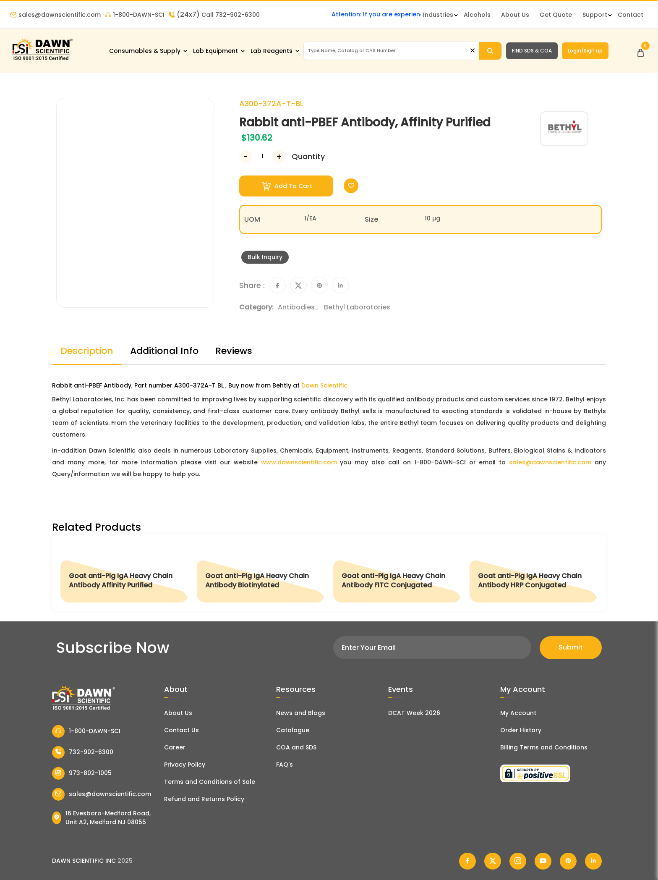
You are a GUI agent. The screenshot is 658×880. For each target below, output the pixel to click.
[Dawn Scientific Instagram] (517, 861)
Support (594, 14)
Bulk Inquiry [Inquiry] (265, 257)
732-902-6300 (82, 752)
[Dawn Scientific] (41, 59)
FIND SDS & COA (532, 50)
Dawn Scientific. (325, 385)
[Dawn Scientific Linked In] (593, 861)
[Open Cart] (641, 50)
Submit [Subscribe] (571, 647)
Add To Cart (287, 186)
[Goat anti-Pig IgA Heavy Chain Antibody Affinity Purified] (124, 572)
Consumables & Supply (144, 51)
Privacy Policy (184, 764)
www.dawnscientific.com (299, 462)
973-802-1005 (82, 773)
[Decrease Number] (245, 156)
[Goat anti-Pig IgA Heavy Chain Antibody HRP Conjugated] (534, 572)
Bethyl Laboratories (357, 307)
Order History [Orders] (520, 730)
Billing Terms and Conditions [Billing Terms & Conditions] (544, 747)
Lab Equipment (215, 51)
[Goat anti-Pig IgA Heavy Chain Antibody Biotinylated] (261, 572)
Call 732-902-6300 (214, 14)
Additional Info (164, 350)
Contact (630, 14)
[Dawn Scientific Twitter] (492, 861)
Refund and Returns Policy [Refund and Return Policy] (204, 799)
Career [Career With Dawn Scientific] (174, 747)
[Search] (490, 51)
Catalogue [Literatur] (292, 730)
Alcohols (477, 14)
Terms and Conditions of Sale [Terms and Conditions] (209, 782)
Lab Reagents (271, 51)
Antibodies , (299, 307)
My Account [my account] (518, 713)
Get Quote (556, 14)
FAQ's (284, 764)
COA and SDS (296, 747)
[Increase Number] (279, 156)
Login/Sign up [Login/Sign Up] (585, 50)
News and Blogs (300, 713)
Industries (438, 14)
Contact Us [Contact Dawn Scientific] (181, 730)
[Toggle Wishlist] (351, 185)
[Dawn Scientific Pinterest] (568, 861)
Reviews (233, 350)
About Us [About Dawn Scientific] (515, 14)
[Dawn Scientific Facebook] (467, 861)
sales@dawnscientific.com (55, 14)
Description (86, 350)
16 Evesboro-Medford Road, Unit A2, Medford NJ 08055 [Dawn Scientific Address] (101, 817)
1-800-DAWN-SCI (134, 14)
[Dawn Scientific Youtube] (543, 861)
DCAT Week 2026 (414, 713)
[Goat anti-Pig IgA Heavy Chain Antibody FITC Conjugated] (397, 572)
